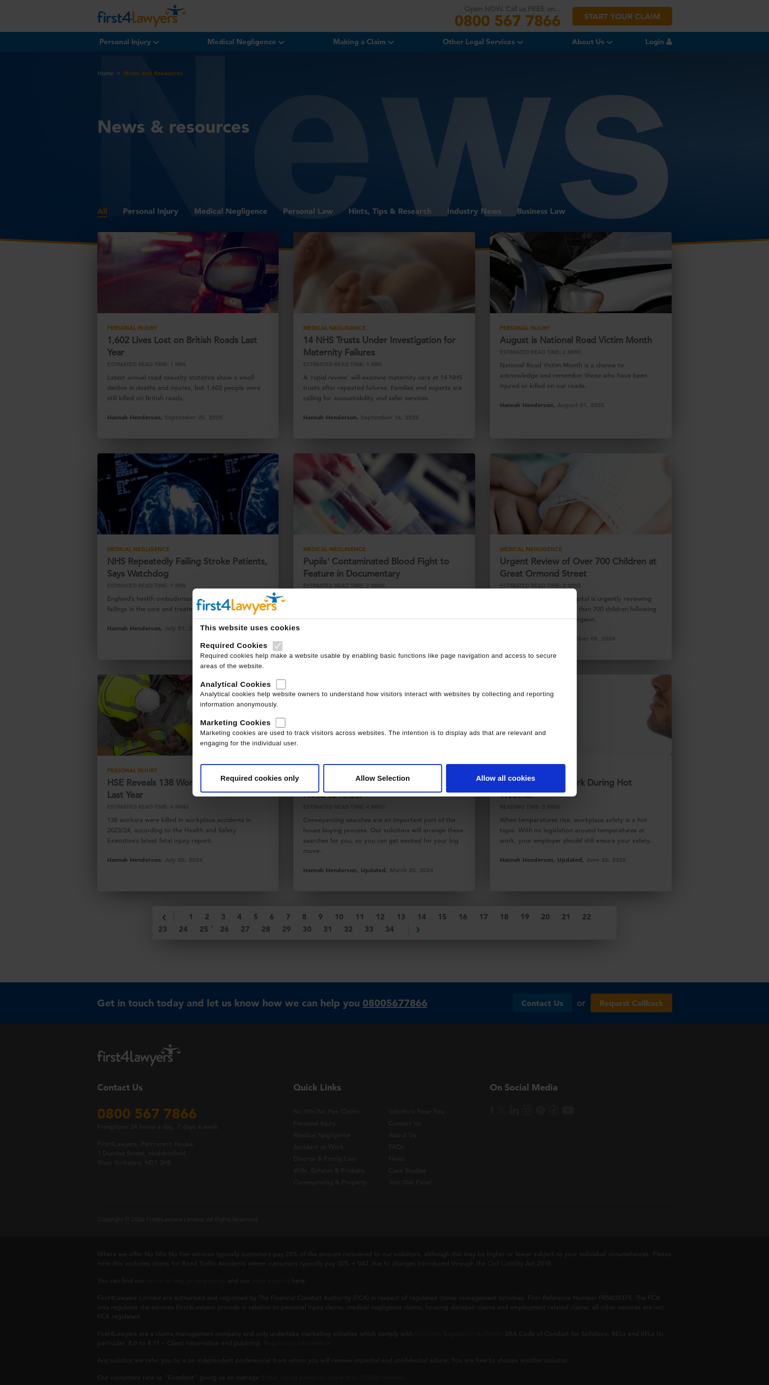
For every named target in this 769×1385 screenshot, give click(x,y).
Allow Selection (382, 778)
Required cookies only (260, 778)
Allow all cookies (505, 778)
